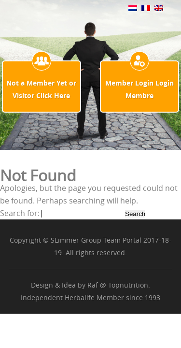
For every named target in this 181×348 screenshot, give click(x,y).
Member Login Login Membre (139, 89)
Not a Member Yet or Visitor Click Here (41, 89)
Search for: (20, 213)
